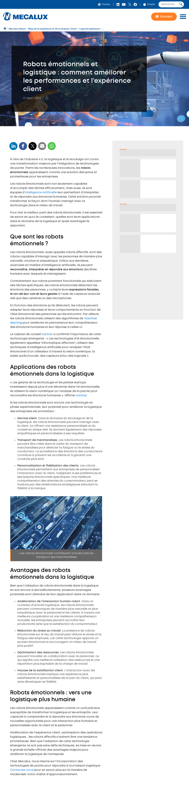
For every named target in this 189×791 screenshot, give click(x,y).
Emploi (148, 4)
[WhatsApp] (42, 148)
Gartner (47, 334)
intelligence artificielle (41, 192)
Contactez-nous (21, 770)
